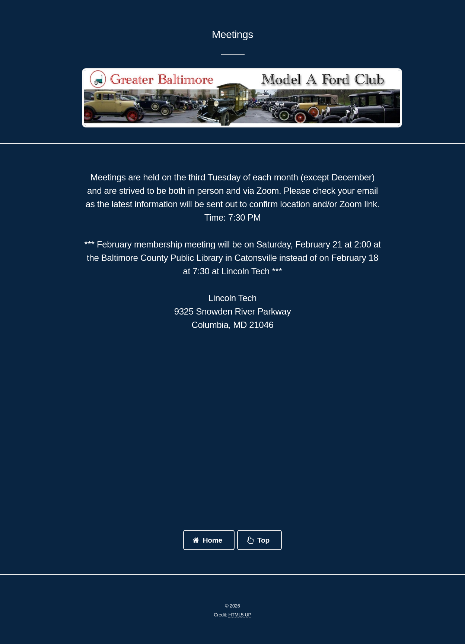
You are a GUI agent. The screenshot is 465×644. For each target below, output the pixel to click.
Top (263, 540)
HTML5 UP (239, 615)
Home (212, 540)
